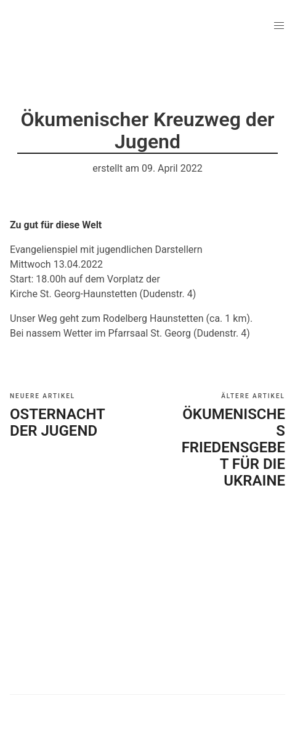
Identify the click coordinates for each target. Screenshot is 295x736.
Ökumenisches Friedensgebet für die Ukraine (233, 447)
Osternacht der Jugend (57, 422)
